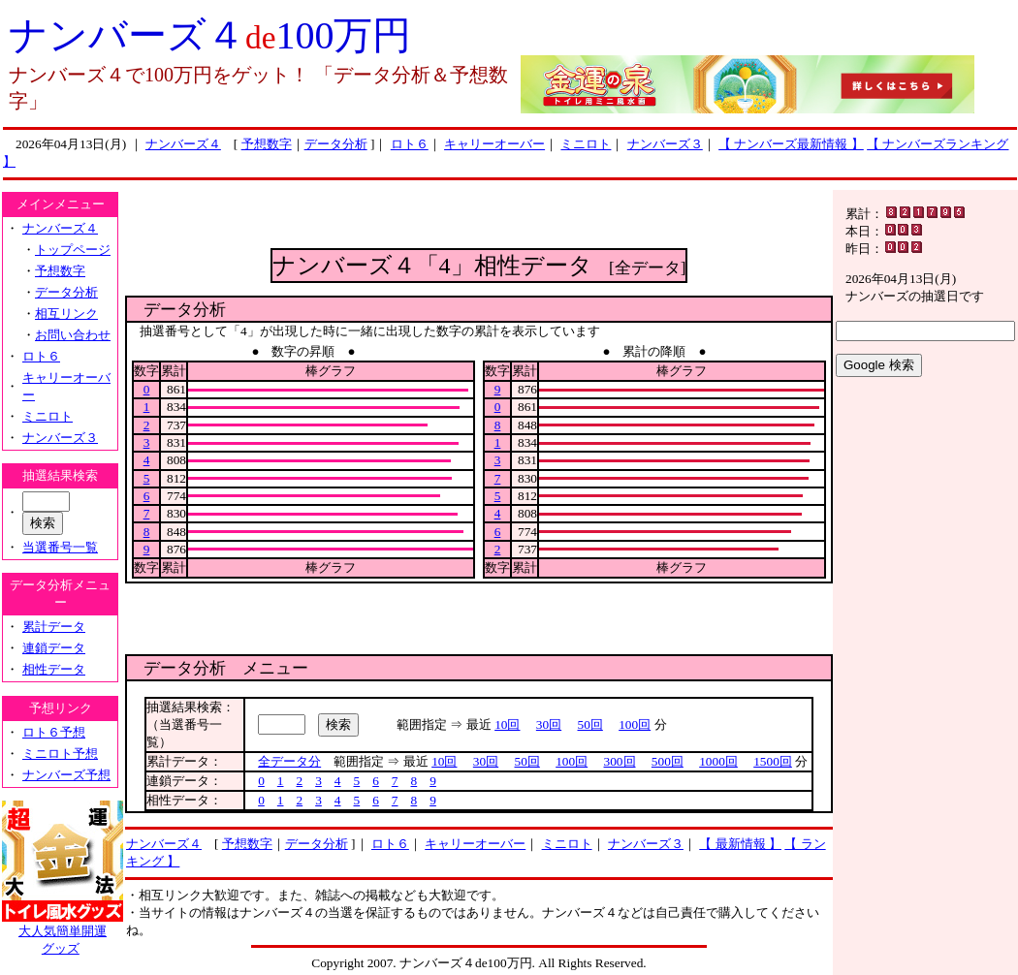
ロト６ (410, 144)
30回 (548, 724)
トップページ (73, 249)
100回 (635, 724)
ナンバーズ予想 (66, 775)
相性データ (53, 669)
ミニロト (585, 144)
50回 (590, 724)
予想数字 (266, 144)
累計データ (53, 626)
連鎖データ (53, 648)
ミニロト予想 (60, 753)
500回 (668, 761)
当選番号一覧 (60, 547)
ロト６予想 (53, 732)
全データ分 (289, 761)
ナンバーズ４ (183, 144)
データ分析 (335, 144)
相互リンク (66, 313)
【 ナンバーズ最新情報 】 (791, 144)
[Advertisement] (479, 219)
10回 (507, 724)
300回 (620, 761)
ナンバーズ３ (665, 144)
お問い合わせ (73, 335)
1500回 (772, 761)
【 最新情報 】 (740, 843)
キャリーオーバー (494, 144)
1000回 (718, 761)
